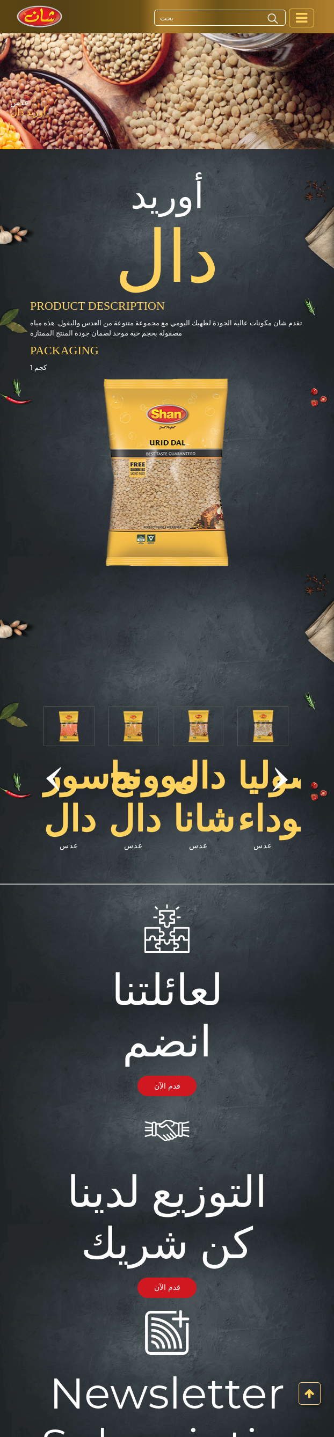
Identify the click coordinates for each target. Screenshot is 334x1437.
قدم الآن (167, 1086)
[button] (53, 778)
